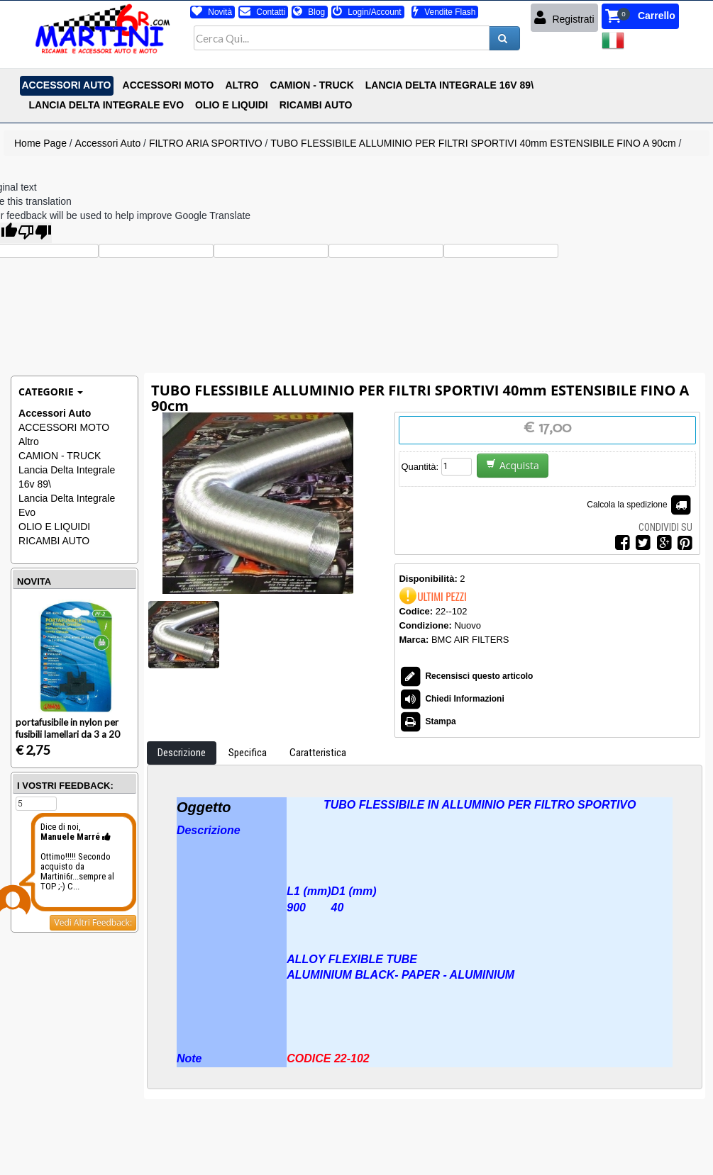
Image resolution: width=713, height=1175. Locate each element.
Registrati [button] (564, 17)
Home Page (40, 143)
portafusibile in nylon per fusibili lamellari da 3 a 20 (68, 728)
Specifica (247, 752)
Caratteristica (317, 752)
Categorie (50, 391)
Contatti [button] (262, 12)
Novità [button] (212, 12)
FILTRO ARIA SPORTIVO (205, 143)
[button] (640, 16)
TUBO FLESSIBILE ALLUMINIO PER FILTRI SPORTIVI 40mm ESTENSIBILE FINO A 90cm (472, 143)
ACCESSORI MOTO (63, 427)
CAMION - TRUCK (59, 455)
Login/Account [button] (367, 12)
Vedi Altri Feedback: (93, 922)
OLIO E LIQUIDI (54, 526)
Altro (28, 441)
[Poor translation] (35, 233)
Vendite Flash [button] (444, 12)
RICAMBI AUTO (53, 540)
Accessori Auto (108, 143)
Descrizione (181, 752)
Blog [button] (309, 12)
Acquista (512, 465)
